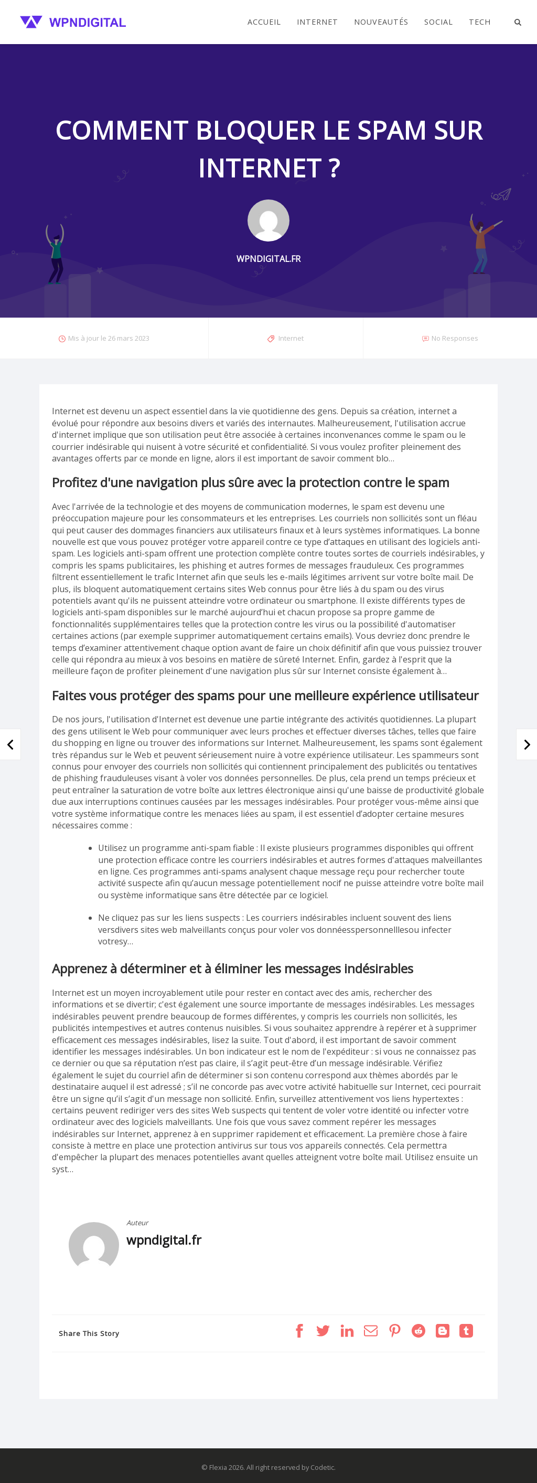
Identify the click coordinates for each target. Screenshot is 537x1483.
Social (438, 22)
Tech (480, 22)
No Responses (455, 338)
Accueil (264, 22)
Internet (317, 22)
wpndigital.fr (163, 1239)
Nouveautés (381, 22)
